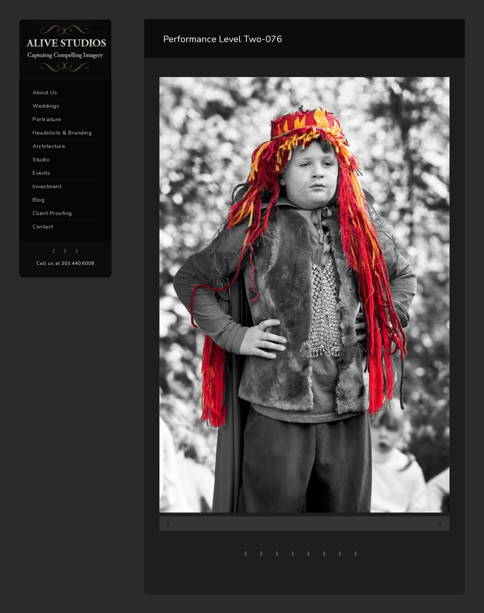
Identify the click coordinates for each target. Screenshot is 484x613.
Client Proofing (52, 213)
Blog (38, 200)
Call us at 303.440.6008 (65, 263)
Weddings (46, 106)
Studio (41, 159)
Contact (43, 226)
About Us (45, 92)
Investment (47, 186)
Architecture (49, 146)
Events (41, 173)
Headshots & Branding (62, 132)
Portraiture (47, 119)
